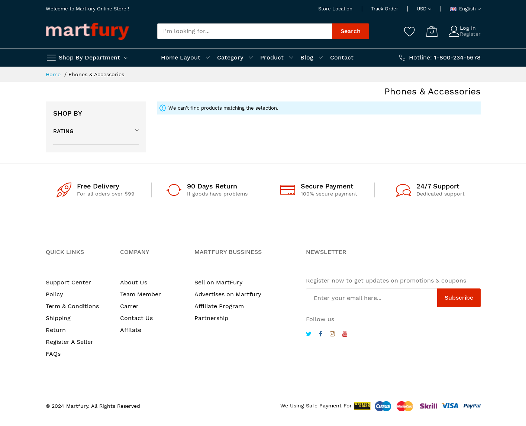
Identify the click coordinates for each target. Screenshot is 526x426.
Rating (63, 131)
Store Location (335, 9)
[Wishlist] (409, 31)
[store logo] (87, 31)
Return (56, 329)
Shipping (58, 318)
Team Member (140, 294)
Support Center (68, 282)
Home (54, 74)
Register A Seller (69, 341)
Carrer (129, 306)
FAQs (53, 353)
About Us (133, 282)
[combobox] (244, 31)
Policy (54, 294)
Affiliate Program (219, 306)
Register (470, 34)
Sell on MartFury (218, 282)
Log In (468, 28)
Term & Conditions (72, 306)
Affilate (130, 329)
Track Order (384, 9)
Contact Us (136, 318)
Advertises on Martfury (227, 294)
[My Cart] (432, 31)
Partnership (211, 318)
